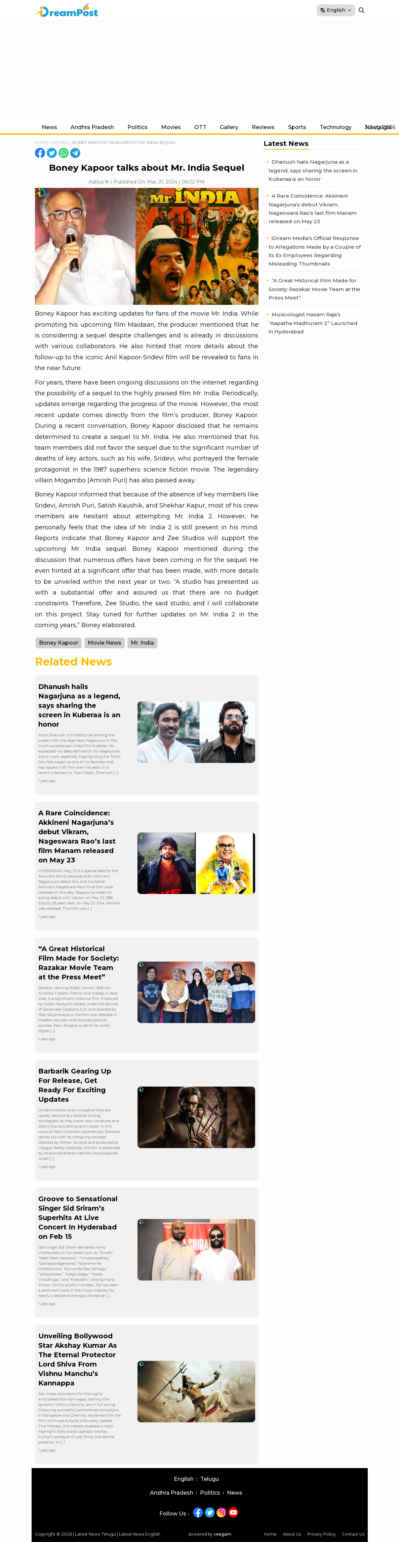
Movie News (104, 643)
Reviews (263, 127)
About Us (292, 1534)
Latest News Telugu (95, 1534)
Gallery (229, 127)
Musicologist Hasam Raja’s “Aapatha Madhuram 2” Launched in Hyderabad (313, 323)
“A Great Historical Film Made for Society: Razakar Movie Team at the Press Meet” (314, 289)
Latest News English (139, 1534)
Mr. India (142, 643)
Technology (336, 127)
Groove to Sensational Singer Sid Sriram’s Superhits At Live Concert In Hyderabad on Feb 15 (78, 1218)
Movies (171, 127)
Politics (137, 127)
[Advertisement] (200, 71)
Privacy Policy (321, 1534)
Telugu (209, 1479)
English (184, 1479)
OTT (200, 127)
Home (41, 142)
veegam (222, 1534)
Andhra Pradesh (92, 127)
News (49, 127)
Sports (297, 127)
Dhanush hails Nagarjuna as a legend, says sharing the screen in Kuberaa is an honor (79, 705)
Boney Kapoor (58, 643)
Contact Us (353, 1534)
